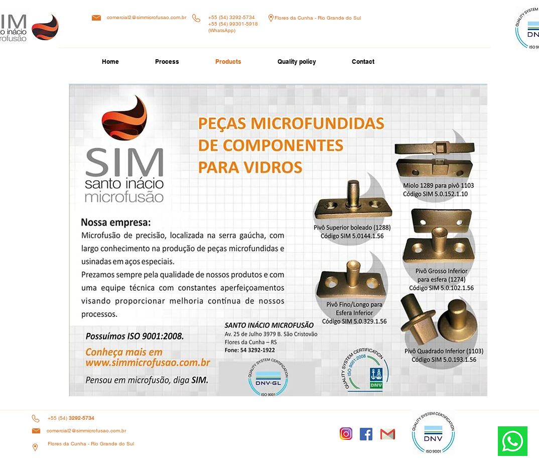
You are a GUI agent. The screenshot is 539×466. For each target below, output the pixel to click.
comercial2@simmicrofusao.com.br (146, 17)
